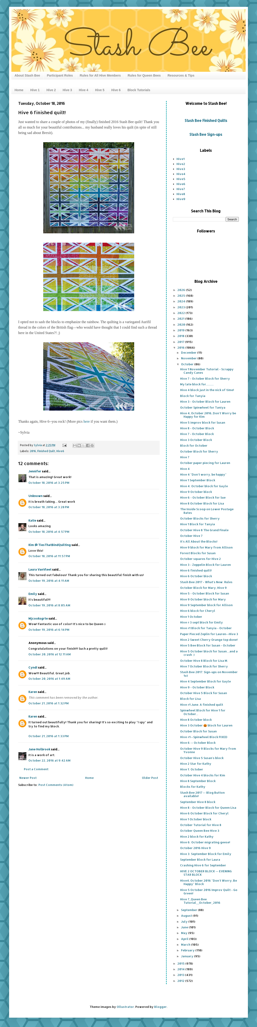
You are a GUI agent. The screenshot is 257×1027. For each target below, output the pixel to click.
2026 (181, 290)
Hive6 (60, 451)
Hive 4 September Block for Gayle (205, 681)
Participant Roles (60, 75)
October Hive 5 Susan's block (202, 758)
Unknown (35, 496)
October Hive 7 (191, 536)
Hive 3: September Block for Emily (205, 854)
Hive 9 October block (196, 492)
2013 (181, 975)
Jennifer (34, 471)
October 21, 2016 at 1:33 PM (48, 736)
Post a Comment (36, 769)
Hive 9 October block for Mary (203, 599)
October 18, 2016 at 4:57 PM (48, 531)
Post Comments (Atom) (55, 785)
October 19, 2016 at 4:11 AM (48, 580)
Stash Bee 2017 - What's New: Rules (206, 582)
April (185, 939)
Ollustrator (125, 1007)
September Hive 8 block (197, 802)
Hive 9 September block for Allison (206, 605)
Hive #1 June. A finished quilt (201, 704)
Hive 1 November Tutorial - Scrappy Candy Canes (207, 371)
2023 (181, 307)
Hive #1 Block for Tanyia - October (206, 628)
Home (19, 90)
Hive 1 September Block (197, 480)
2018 (181, 336)
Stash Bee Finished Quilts (206, 120)
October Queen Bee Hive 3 (199, 830)
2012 (181, 981)
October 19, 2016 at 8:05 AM (49, 605)
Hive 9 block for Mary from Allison (206, 547)
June (185, 927)
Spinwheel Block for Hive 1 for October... (202, 712)
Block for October (193, 445)
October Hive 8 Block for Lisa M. (204, 660)
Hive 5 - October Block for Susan (204, 593)
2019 (181, 330)
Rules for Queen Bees (144, 75)
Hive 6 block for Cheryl (197, 611)
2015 (181, 963)
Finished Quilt (46, 451)
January (187, 956)
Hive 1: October (191, 769)
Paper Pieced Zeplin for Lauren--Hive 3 (209, 634)
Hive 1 (35, 90)
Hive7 (180, 189)
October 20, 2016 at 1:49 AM (49, 678)
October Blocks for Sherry (200, 518)
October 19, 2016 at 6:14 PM (48, 629)
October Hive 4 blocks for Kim (202, 775)
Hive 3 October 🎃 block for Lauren (206, 725)
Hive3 (180, 169)
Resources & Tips (181, 75)
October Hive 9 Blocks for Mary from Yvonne (208, 750)
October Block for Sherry (199, 451)
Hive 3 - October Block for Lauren (205, 401)
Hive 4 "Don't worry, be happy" (203, 474)
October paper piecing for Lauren (205, 463)
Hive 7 (184, 457)
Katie (32, 520)
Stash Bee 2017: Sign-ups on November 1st (209, 673)
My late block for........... (197, 384)
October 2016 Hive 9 (195, 848)
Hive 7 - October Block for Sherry (205, 378)
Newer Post (28, 778)
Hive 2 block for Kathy (197, 836)
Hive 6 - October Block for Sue (203, 497)
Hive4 (180, 174)
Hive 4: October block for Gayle (204, 486)
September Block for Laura (200, 859)
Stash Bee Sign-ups (205, 134)
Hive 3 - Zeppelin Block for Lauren (205, 564)
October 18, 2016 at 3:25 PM (48, 482)
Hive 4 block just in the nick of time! (207, 390)
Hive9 (180, 199)
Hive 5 (99, 90)
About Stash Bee (27, 75)
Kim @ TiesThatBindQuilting (49, 545)
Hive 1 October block (195, 819)
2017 (181, 342)
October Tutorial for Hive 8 (200, 825)
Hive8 (180, 194)
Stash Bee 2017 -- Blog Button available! (202, 794)
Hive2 (180, 164)
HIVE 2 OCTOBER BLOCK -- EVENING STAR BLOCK (206, 873)
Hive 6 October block (196, 576)
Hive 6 (116, 90)
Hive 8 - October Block (197, 428)
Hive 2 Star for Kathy (195, 763)
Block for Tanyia (192, 396)
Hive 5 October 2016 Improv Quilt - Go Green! (208, 891)
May (184, 933)
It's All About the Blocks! (198, 541)
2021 (181, 318)
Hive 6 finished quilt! (196, 570)
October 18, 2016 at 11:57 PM (49, 556)
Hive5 (180, 179)
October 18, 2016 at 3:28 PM (48, 507)
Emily (32, 594)
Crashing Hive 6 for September (203, 865)
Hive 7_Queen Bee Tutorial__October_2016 (200, 901)
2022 (181, 313)
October (187, 364)
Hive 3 (67, 90)
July (184, 921)
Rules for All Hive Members (100, 75)
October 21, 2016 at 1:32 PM (48, 703)
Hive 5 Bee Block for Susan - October (207, 645)
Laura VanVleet (39, 569)
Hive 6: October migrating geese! (205, 842)
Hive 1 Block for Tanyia (197, 524)
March (186, 944)
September (189, 910)
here (86, 421)
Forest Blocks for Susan (198, 553)
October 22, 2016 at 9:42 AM (49, 760)
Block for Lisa (190, 698)
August (187, 915)
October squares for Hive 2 (200, 559)
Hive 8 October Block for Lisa (202, 503)
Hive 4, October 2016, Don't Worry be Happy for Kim (208, 415)
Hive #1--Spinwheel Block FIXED (203, 737)
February (188, 950)
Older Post (150, 778)
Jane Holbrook (39, 749)
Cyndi (32, 667)
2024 (181, 301)
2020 (181, 324)
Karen (32, 692)
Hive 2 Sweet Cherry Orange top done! (209, 639)
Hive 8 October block (196, 719)
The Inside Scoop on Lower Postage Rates (207, 511)
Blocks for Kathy (192, 786)
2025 (181, 295)
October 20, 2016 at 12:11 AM (49, 654)
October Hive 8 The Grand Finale (204, 530)
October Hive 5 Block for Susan (203, 693)
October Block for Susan (198, 731)
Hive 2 (51, 90)
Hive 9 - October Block (197, 687)
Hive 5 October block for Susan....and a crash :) (209, 653)
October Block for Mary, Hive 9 (203, 587)
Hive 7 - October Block (197, 434)
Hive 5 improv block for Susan (202, 422)
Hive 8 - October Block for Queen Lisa (208, 807)
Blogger (160, 1007)
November (189, 358)
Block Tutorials (138, 90)
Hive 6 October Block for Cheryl (204, 813)
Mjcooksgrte (38, 618)
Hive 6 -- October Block (198, 742)
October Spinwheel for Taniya (202, 407)
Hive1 (180, 159)
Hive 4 (83, 90)
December (189, 352)
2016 (33, 451)
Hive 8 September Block (198, 781)
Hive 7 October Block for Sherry (204, 666)
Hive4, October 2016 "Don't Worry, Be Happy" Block (208, 882)
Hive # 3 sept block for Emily (201, 622)
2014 (181, 969)
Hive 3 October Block (196, 440)
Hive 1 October (191, 616)
